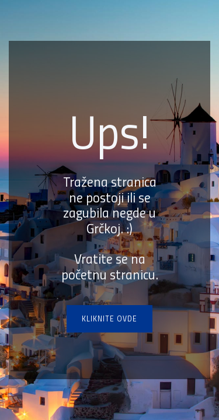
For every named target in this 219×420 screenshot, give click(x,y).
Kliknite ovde (109, 318)
